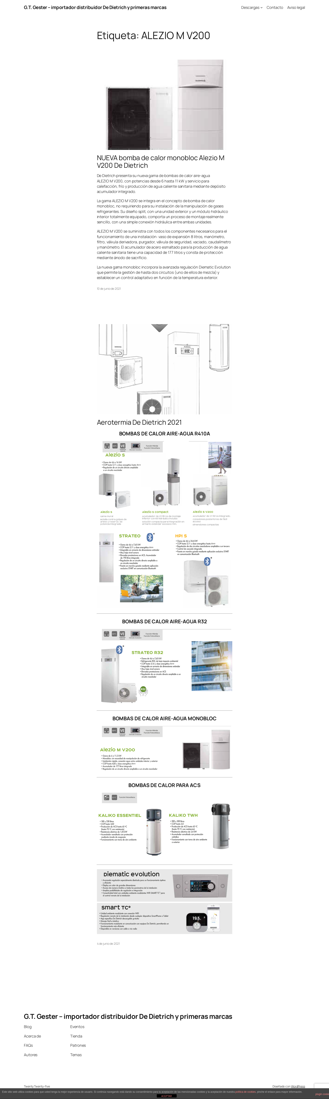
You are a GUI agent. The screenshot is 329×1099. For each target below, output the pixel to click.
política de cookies (245, 1091)
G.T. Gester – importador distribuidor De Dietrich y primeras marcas (95, 7)
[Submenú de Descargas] (261, 7)
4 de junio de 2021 (108, 944)
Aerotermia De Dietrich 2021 (139, 422)
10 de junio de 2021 (109, 289)
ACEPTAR (166, 1096)
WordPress (298, 1086)
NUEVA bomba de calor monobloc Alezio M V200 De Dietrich (161, 161)
